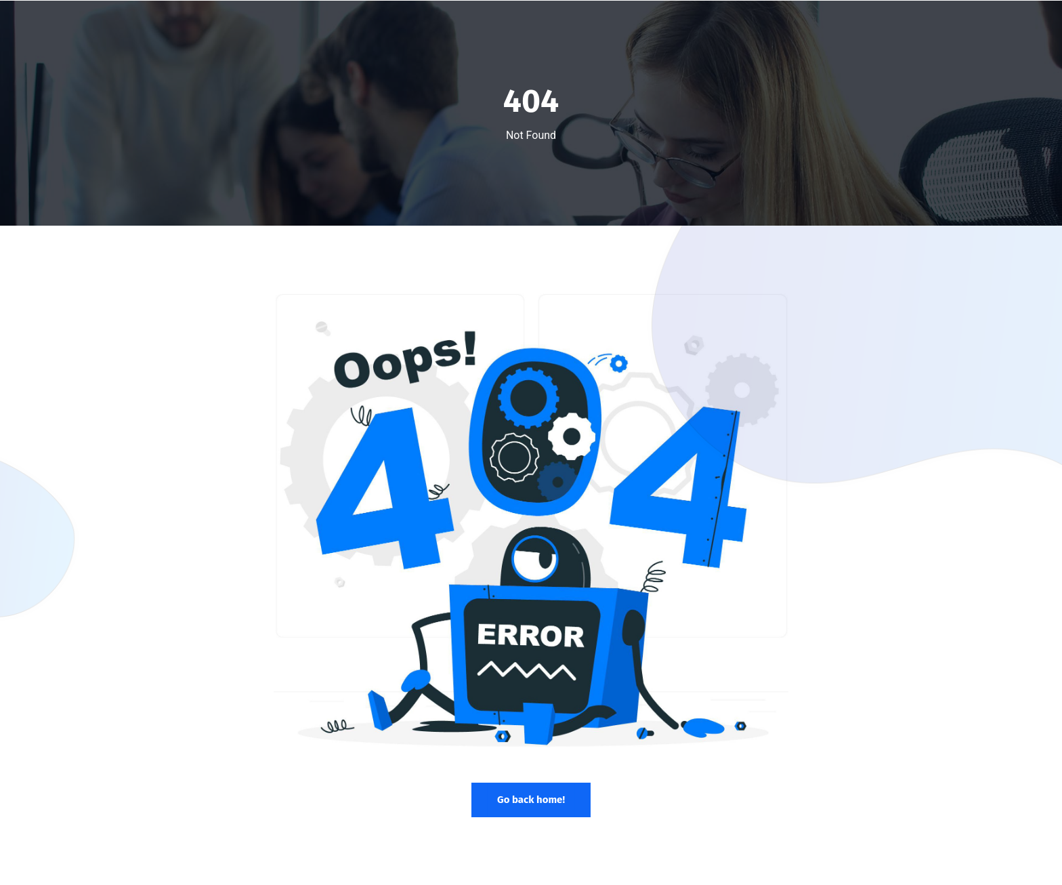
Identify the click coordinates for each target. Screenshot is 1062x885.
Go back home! (531, 800)
